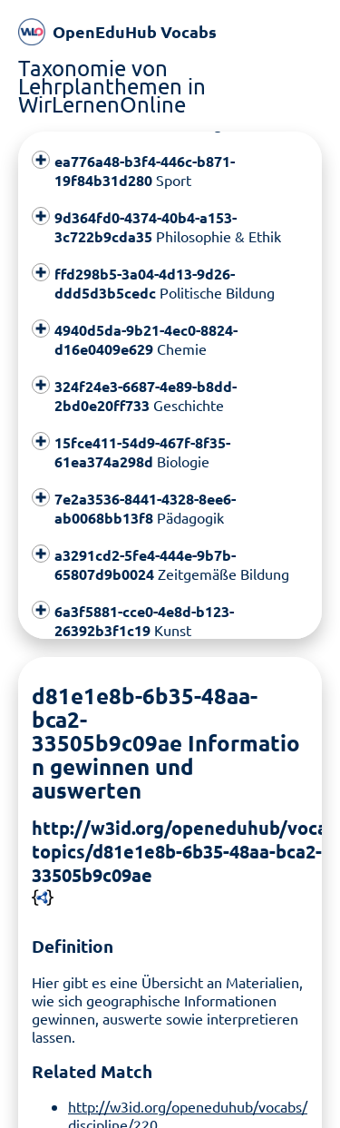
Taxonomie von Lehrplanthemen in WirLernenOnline (112, 85)
